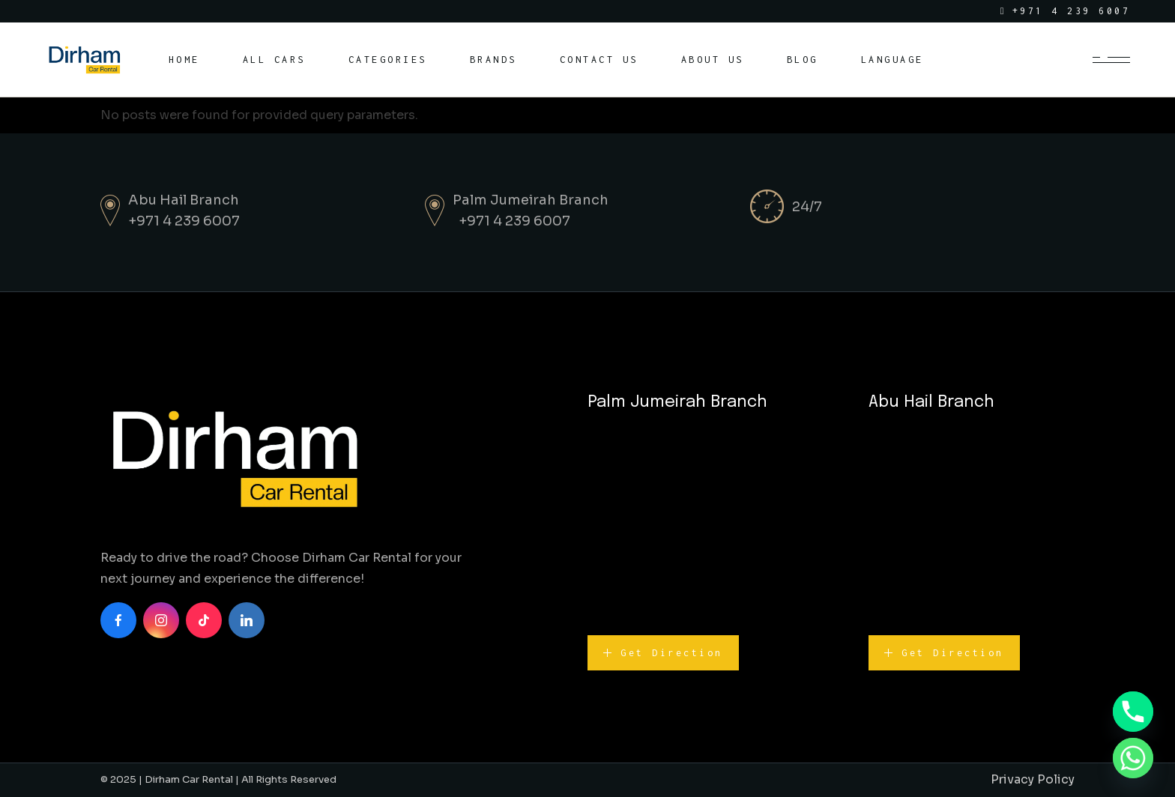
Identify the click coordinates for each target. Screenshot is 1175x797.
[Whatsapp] (1133, 758)
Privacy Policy (1033, 779)
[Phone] (1133, 711)
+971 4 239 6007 (184, 221)
